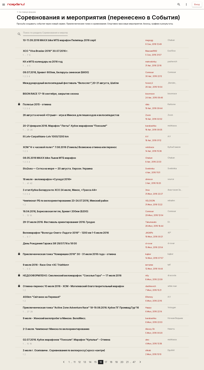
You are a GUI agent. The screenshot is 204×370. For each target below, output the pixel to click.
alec (147, 339)
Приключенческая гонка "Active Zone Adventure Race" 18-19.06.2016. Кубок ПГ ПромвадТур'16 (81, 307)
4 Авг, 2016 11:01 (152, 172)
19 (116, 362)
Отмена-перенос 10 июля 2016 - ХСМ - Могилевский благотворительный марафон (73, 286)
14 (31, 215)
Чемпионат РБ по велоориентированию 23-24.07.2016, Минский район (65, 200)
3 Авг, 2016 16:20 (153, 183)
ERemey (149, 297)
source (171, 179)
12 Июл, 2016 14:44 (154, 269)
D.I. (169, 222)
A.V (146, 136)
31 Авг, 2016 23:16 (153, 65)
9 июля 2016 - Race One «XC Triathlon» (46, 264)
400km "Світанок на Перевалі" (42, 296)
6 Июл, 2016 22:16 (153, 301)
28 (31, 311)
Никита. (171, 329)
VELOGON (150, 200)
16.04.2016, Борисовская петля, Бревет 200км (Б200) (55, 211)
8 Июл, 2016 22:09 (154, 279)
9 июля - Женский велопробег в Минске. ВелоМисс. (54, 318)
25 (28, 130)
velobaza (149, 147)
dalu (147, 104)
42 (31, 183)
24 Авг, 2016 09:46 (154, 97)
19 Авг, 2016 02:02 (153, 119)
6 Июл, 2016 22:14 (153, 311)
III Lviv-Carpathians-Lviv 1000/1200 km (46, 136)
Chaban (171, 40)
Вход (197, 4)
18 (111, 362)
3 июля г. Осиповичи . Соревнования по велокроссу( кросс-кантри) (64, 350)
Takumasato (151, 222)
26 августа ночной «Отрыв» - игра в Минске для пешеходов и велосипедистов (71, 115)
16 (31, 343)
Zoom (148, 115)
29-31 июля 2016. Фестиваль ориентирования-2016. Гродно (59, 222)
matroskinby (151, 61)
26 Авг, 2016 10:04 (153, 87)
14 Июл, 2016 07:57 (154, 258)
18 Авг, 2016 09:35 (153, 129)
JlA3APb (149, 233)
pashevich (172, 61)
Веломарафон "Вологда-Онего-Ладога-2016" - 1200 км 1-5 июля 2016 (66, 232)
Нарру (148, 307)
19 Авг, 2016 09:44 (154, 108)
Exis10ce (172, 51)
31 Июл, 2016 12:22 (153, 204)
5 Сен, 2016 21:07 (153, 55)
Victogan (172, 307)
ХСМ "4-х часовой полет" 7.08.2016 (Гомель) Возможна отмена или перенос (70, 147)
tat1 (169, 264)
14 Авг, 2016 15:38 (153, 151)
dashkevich (150, 286)
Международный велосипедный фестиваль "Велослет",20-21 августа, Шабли (71, 83)
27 (28, 311)
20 (121, 362)
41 (28, 183)
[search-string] (45, 33)
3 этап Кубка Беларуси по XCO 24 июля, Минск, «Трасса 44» (60, 189)
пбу (147, 275)
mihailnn (171, 200)
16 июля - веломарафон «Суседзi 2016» (47, 179)
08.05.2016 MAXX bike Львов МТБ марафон (49, 157)
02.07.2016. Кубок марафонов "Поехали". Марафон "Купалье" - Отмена (66, 339)
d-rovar (148, 243)
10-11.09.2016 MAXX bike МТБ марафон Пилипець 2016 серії (59, 40)
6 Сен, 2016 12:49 (153, 44)
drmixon (149, 179)
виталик (149, 265)
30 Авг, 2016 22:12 (153, 76)
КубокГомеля (174, 147)
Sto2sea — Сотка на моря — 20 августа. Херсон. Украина (57, 168)
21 (127, 362)
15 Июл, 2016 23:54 (154, 247)
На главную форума (26, 12)
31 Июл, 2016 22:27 (154, 194)
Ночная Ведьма (175, 318)
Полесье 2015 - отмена (37, 104)
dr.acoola (172, 275)
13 (28, 215)
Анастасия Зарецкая (175, 190)
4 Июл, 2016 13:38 (153, 343)
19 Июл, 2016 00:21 (154, 236)
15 (28, 343)
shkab (148, 350)
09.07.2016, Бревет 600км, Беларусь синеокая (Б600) (56, 72)
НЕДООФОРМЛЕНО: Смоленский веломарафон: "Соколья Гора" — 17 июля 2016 (72, 275)
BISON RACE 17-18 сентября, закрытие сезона (51, 93)
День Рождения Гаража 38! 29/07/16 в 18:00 (50, 243)
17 (106, 362)
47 (134, 362)
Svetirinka (149, 168)
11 (74, 362)
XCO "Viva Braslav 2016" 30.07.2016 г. (45, 50)
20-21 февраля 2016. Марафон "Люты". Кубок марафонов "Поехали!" (65, 125)
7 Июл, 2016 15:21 (153, 290)
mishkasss (172, 125)
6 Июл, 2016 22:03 (153, 322)
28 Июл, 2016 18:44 (154, 226)
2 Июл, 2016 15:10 (153, 354)
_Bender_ (172, 83)
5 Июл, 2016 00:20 (154, 333)
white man (172, 286)
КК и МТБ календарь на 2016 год (43, 61)
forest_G (149, 83)
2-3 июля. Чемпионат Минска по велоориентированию (56, 329)
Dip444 (171, 350)
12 (79, 362)
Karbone (172, 104)
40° (169, 232)
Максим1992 (151, 51)
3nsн (147, 190)
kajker (148, 254)
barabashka (150, 126)
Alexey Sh (150, 329)
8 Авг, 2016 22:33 (153, 162)
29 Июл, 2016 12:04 (154, 215)
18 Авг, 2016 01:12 (153, 140)
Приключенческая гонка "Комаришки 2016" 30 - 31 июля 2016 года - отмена (69, 254)
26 (31, 130)
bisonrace (150, 93)
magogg (149, 40)
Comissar (149, 72)
